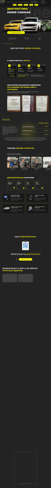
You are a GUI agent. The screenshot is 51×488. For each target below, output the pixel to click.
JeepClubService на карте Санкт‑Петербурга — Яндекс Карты (25, 483)
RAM (31, 4)
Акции (16, 2)
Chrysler (20, 4)
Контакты (8, 2)
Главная (3, 43)
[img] (8, 76)
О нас (12, 2)
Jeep (14, 4)
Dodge (26, 4)
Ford (36, 4)
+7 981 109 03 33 (26, 2)
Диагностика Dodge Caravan (10, 43)
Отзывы (20, 2)
